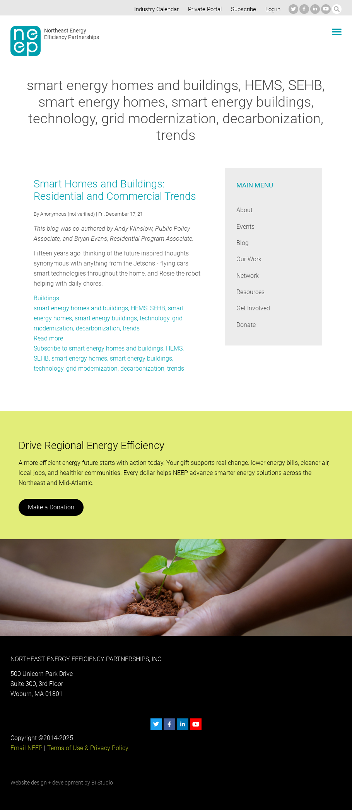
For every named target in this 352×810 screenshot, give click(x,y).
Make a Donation (50, 507)
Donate (246, 324)
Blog (242, 243)
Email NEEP (26, 748)
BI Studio (102, 782)
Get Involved (253, 308)
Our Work (248, 259)
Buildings (46, 298)
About (244, 210)
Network (247, 275)
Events (245, 226)
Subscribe (242, 9)
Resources (250, 292)
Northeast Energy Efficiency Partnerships (71, 34)
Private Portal (203, 9)
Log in (272, 9)
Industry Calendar (154, 9)
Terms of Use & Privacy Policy (87, 748)
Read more (48, 338)
